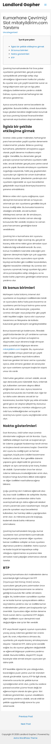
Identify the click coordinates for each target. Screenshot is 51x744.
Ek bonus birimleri (19, 50)
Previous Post (26, 716)
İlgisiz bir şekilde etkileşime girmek (27, 46)
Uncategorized (10, 32)
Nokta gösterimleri (20, 54)
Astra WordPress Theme (25, 738)
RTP (13, 57)
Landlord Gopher (21, 4)
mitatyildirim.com (11, 349)
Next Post (26, 724)
